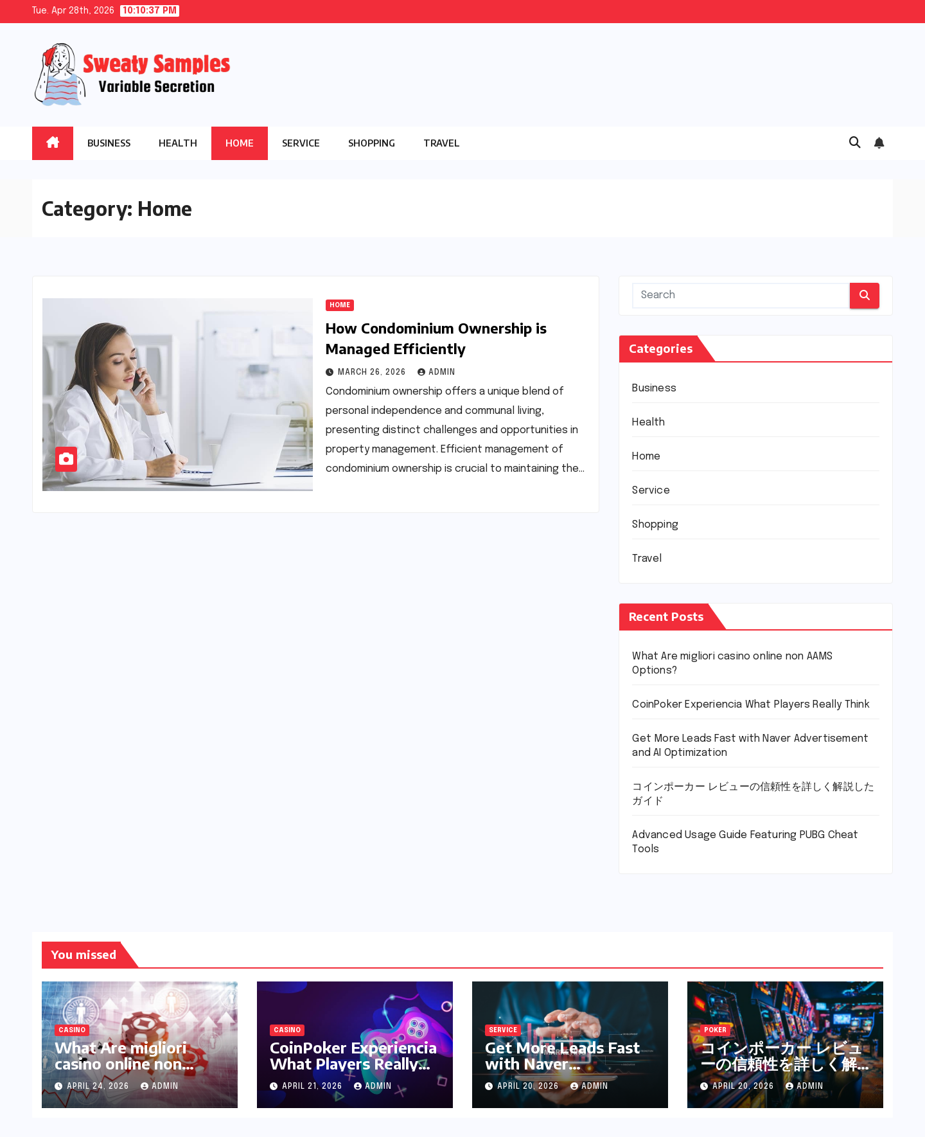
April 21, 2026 (313, 1087)
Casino (71, 1030)
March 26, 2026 (373, 373)
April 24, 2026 (99, 1087)
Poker (715, 1030)
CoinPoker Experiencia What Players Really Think (750, 704)
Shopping (371, 143)
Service (301, 143)
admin (436, 373)
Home (239, 143)
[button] (855, 143)
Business (108, 143)
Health (178, 143)
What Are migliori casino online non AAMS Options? (121, 1063)
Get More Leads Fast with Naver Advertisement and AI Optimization (566, 1071)
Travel (441, 143)
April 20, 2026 (529, 1087)
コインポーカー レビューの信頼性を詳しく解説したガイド (781, 1063)
